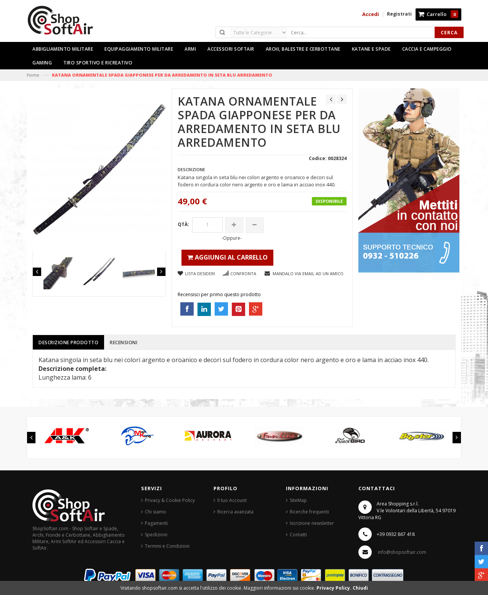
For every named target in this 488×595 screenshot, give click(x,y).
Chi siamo (155, 511)
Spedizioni (156, 534)
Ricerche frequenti (309, 511)
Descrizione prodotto (68, 342)
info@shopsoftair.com (402, 552)
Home (33, 75)
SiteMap (298, 500)
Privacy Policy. (334, 588)
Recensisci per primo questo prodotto (219, 294)
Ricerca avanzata (235, 511)
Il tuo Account (232, 500)
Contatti (298, 534)
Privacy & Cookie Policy (170, 500)
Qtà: (183, 224)
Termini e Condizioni (167, 546)
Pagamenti (156, 523)
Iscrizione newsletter (312, 523)
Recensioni (123, 342)
